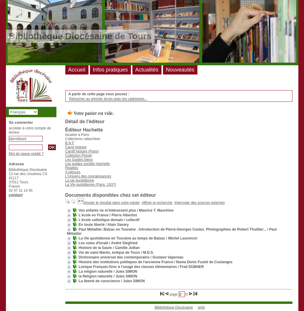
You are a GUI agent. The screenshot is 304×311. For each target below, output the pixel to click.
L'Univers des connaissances (88, 176)
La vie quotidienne (79, 180)
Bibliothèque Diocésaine (174, 307)
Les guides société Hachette (87, 164)
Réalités (71, 168)
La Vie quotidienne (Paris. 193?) (90, 185)
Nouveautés (180, 70)
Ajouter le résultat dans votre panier (112, 203)
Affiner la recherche (157, 203)
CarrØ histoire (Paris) (82, 151)
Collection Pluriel (78, 155)
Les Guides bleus (79, 160)
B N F (70, 143)
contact (16, 195)
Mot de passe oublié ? (26, 154)
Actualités (147, 70)
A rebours (72, 172)
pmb (201, 307)
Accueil (77, 70)
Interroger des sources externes (200, 203)
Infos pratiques (110, 70)
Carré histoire (76, 147)
